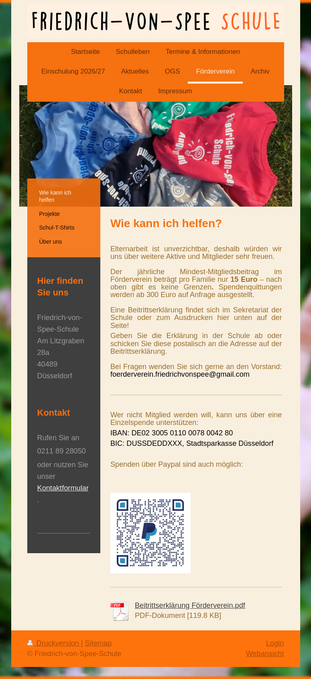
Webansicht (265, 654)
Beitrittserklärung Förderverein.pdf (190, 605)
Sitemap (98, 643)
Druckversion (54, 643)
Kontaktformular (62, 488)
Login (275, 643)
